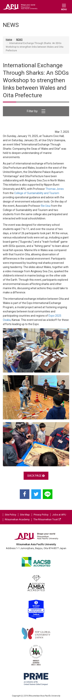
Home (9, 39)
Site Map (25, 514)
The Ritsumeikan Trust (47, 519)
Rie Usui (45, 205)
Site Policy (10, 514)
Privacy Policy (41, 514)
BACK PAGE (36, 475)
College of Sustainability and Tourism (36, 193)
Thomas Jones (55, 188)
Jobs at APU (59, 514)
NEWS (19, 39)
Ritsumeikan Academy (17, 519)
